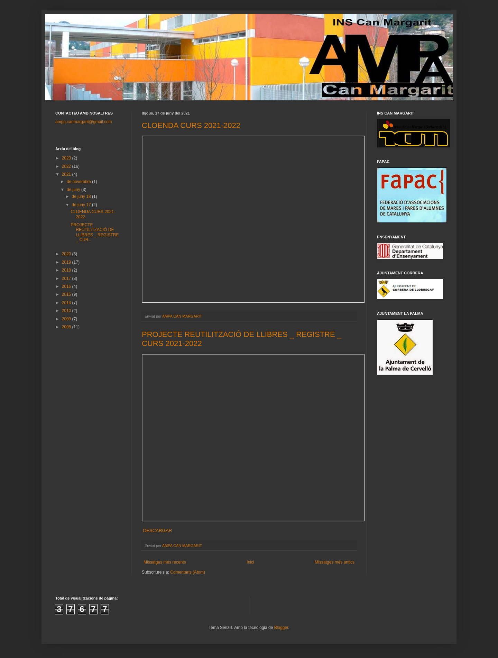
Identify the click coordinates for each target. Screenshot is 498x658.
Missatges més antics (334, 562)
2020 (67, 254)
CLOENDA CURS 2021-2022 (191, 125)
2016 (67, 286)
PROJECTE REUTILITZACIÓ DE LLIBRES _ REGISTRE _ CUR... (95, 232)
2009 (67, 319)
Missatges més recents (165, 562)
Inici (250, 562)
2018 (67, 270)
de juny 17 (82, 204)
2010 (67, 310)
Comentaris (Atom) (187, 572)
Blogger (281, 627)
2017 (67, 278)
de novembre (79, 181)
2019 (67, 262)
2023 (67, 158)
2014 (67, 302)
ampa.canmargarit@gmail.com (83, 121)
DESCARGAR (157, 530)
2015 (67, 294)
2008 (67, 327)
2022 (67, 166)
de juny (74, 189)
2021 (67, 174)
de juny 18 (82, 196)
